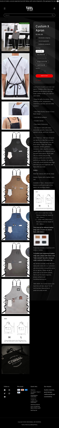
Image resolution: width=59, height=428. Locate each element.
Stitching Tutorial (35, 404)
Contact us (33, 399)
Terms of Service (26, 424)
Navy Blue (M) (41, 54)
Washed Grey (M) (42, 58)
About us (33, 390)
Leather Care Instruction (34, 401)
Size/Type (38, 48)
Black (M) (39, 51)
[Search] (52, 15)
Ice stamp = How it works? (35, 392)
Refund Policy (34, 424)
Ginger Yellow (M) (42, 61)
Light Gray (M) (41, 65)
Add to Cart (44, 75)
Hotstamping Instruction (34, 396)
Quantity (38, 68)
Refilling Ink (34, 410)
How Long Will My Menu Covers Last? (36, 407)
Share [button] (38, 80)
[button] (4, 8)
